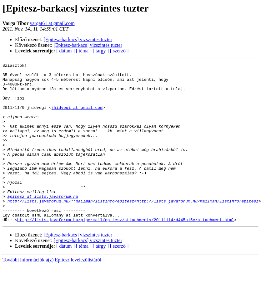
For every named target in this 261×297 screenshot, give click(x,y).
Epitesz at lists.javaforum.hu (43, 223)
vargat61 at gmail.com (52, 23)
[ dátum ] (65, 50)
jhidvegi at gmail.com (77, 116)
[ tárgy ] (101, 50)
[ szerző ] (119, 50)
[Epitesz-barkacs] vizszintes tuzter (78, 39)
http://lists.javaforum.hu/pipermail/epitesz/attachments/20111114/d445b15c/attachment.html (125, 251)
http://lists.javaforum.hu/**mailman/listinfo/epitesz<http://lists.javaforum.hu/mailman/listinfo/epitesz (133, 229)
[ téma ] (84, 50)
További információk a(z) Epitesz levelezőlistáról (52, 291)
